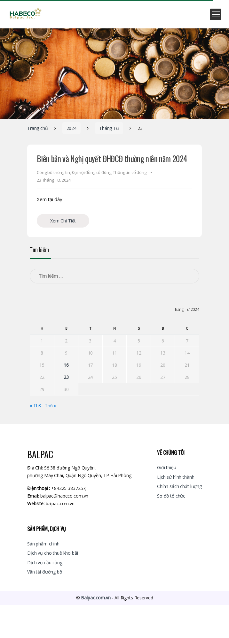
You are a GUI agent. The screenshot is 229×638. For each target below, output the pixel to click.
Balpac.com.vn (95, 598)
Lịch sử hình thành (175, 477)
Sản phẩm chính (43, 544)
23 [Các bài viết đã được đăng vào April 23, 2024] (66, 377)
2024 (71, 128)
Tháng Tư (109, 128)
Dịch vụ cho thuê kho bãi (52, 553)
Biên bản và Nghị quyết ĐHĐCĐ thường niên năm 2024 (112, 158)
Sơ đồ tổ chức (171, 496)
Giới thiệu (166, 467)
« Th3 (35, 405)
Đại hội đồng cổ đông (91, 172)
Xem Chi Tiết (63, 221)
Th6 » (50, 405)
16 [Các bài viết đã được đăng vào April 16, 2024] (66, 365)
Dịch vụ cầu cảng (44, 562)
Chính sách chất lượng (179, 486)
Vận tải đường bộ (44, 572)
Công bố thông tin (53, 172)
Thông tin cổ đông (129, 172)
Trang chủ (37, 128)
